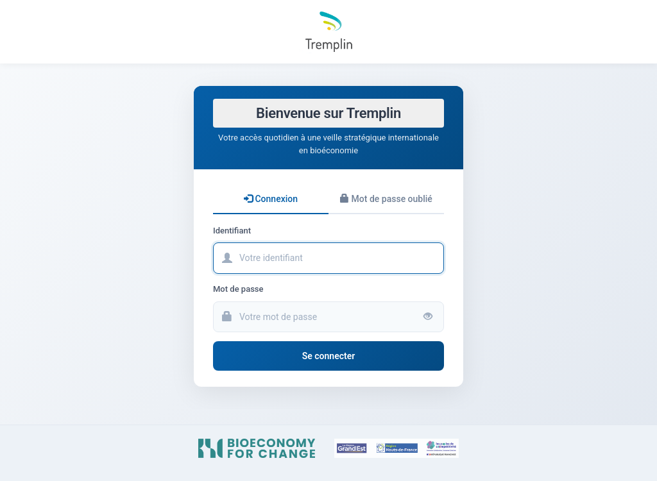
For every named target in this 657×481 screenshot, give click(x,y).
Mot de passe (238, 289)
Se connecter (328, 356)
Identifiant (232, 230)
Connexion (271, 199)
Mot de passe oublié (386, 199)
